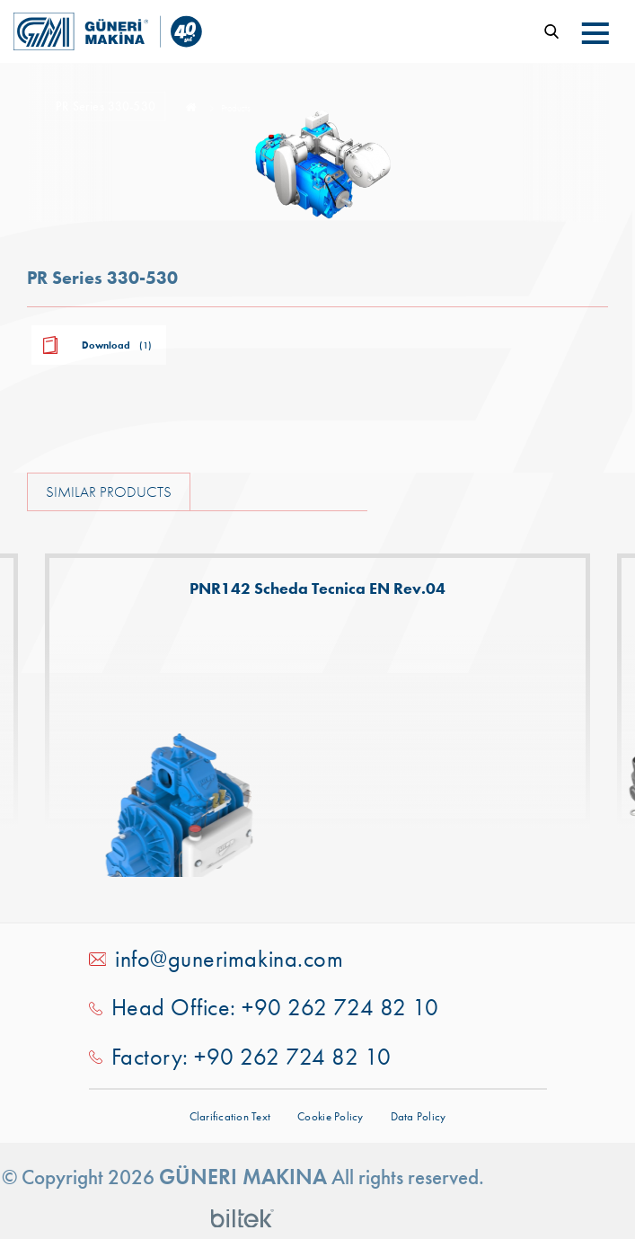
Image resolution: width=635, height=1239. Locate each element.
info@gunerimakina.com (229, 958)
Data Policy (418, 1116)
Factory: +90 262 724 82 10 (251, 1056)
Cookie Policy (330, 1116)
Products (235, 108)
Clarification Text (230, 1116)
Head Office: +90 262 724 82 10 (275, 1007)
